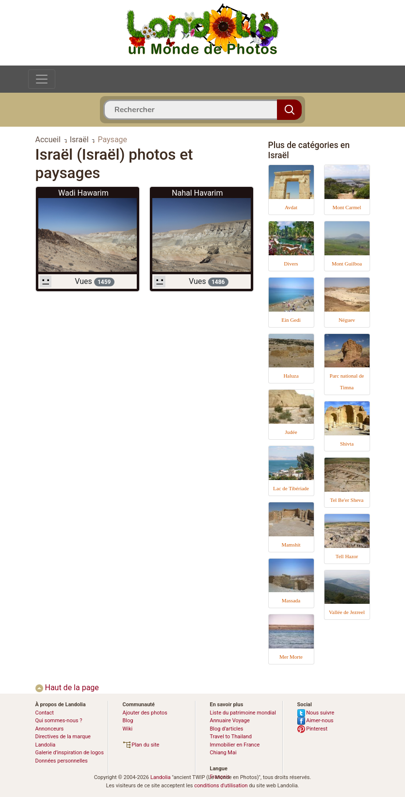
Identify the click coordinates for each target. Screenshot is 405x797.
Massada (291, 600)
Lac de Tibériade (291, 488)
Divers (291, 263)
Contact (44, 713)
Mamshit (290, 545)
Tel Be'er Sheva (346, 500)
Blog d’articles (226, 729)
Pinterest (312, 729)
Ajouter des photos (145, 713)
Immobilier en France (235, 745)
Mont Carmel (347, 207)
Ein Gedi (290, 320)
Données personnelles (61, 761)
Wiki (128, 729)
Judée (291, 432)
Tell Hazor (347, 556)
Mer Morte (291, 657)
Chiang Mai (223, 752)
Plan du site (141, 745)
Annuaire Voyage (230, 720)
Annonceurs (49, 729)
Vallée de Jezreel (347, 612)
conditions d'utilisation (220, 785)
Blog (128, 720)
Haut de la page (67, 687)
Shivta (347, 444)
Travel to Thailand (231, 736)
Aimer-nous (315, 720)
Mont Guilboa (347, 263)
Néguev (347, 320)
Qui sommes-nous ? (58, 720)
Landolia (160, 777)
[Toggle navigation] (41, 79)
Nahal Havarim (197, 193)
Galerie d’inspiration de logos (69, 752)
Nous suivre (316, 713)
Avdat (291, 207)
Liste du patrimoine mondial (243, 713)
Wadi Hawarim (83, 193)
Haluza (290, 376)
